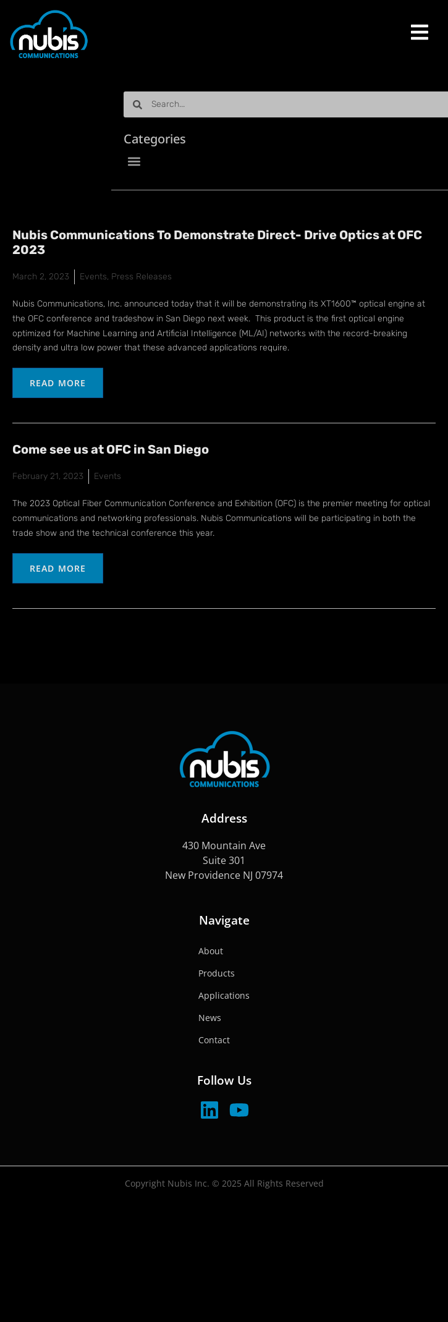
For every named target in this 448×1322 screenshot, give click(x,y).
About (210, 951)
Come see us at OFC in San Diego (110, 449)
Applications (224, 995)
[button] (182, 161)
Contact (214, 1040)
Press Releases (141, 276)
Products (216, 973)
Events (93, 276)
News (209, 1017)
